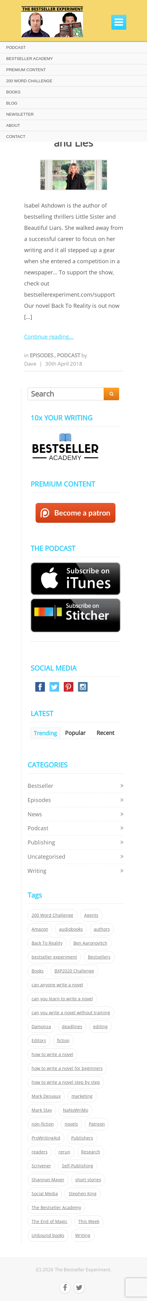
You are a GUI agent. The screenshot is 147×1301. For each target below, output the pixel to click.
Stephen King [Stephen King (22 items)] (83, 1193)
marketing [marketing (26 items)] (82, 1096)
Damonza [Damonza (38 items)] (41, 1026)
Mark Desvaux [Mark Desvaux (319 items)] (46, 1096)
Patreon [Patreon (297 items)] (97, 1124)
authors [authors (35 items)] (102, 929)
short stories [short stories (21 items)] (88, 1180)
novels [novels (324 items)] (71, 1124)
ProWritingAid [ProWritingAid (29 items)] (46, 1138)
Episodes (42, 355)
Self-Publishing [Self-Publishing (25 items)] (77, 1166)
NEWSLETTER (20, 114)
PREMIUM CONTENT (26, 69)
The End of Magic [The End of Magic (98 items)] (49, 1221)
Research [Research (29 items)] (90, 1152)
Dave (30, 363)
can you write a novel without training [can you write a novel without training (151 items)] (71, 1012)
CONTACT (15, 136)
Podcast (69, 355)
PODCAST (16, 47)
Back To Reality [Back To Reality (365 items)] (47, 943)
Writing (37, 870)
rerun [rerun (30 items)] (64, 1152)
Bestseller (40, 785)
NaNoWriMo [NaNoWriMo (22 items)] (75, 1110)
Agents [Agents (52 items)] (91, 915)
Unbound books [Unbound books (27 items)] (48, 1235)
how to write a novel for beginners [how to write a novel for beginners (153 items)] (67, 1068)
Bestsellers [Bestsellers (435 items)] (99, 957)
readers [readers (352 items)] (40, 1152)
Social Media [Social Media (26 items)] (45, 1193)
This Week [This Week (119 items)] (88, 1221)
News (35, 814)
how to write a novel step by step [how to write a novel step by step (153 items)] (66, 1082)
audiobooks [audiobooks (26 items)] (71, 929)
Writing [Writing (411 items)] (82, 1235)
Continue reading (46, 336)
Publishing (41, 842)
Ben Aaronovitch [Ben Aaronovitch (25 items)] (90, 943)
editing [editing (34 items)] (100, 1026)
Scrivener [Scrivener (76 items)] (41, 1166)
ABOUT (13, 125)
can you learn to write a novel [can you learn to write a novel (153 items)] (62, 999)
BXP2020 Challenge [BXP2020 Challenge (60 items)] (74, 971)
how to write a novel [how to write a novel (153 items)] (52, 1054)
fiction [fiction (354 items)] (63, 1040)
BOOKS (13, 92)
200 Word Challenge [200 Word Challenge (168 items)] (52, 915)
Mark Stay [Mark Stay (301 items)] (42, 1110)
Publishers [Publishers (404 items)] (82, 1138)
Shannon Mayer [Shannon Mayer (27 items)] (48, 1180)
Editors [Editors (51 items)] (39, 1040)
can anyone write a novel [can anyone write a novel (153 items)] (57, 985)
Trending (45, 733)
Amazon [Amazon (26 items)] (40, 929)
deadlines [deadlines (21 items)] (72, 1026)
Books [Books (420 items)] (38, 971)
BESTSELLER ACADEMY (29, 58)
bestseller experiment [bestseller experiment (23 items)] (54, 957)
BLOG (11, 103)
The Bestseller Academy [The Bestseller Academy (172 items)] (56, 1207)
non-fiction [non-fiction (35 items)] (43, 1124)
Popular (75, 732)
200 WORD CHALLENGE (29, 81)
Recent (105, 732)
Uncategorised (46, 856)
